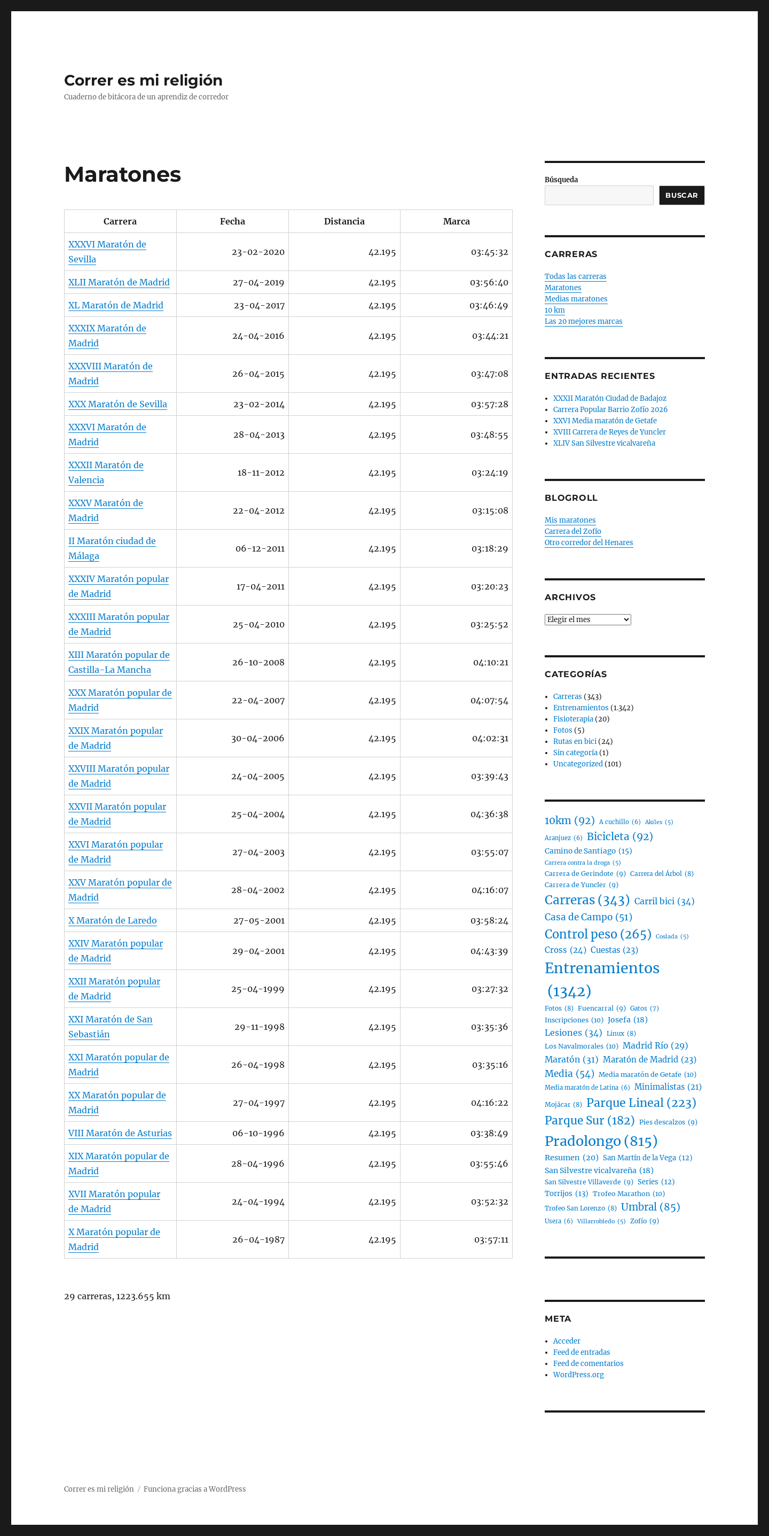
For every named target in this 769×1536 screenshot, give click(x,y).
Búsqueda (561, 179)
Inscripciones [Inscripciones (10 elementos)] (574, 1020)
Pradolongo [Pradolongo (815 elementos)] (601, 1141)
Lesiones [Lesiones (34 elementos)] (573, 1033)
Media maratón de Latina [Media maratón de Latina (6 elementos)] (587, 1088)
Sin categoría (575, 752)
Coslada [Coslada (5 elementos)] (672, 936)
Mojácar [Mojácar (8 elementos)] (563, 1104)
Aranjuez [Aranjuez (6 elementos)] (564, 838)
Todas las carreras (576, 276)
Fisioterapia (573, 719)
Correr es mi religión (143, 80)
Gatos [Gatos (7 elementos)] (644, 1009)
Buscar (682, 195)
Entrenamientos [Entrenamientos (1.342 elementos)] (602, 981)
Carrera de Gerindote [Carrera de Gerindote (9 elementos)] (585, 873)
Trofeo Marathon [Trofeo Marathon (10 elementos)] (629, 1194)
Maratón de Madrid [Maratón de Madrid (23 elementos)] (649, 1059)
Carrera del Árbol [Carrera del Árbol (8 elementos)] (662, 873)
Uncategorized (578, 764)
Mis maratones (570, 520)
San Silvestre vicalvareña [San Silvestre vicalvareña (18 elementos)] (599, 1171)
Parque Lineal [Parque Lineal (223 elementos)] (641, 1103)
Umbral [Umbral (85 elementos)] (650, 1207)
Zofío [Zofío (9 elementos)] (644, 1221)
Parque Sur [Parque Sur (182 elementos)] (590, 1121)
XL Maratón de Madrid (115, 305)
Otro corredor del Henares (589, 542)
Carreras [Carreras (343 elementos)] (587, 900)
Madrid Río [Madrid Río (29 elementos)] (655, 1046)
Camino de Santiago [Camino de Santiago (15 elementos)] (588, 851)
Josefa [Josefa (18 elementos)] (628, 1020)
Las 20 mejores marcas (584, 321)
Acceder (566, 1341)
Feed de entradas (581, 1352)
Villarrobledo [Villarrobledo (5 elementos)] (601, 1221)
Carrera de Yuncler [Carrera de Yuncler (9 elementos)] (581, 885)
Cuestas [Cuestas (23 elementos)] (614, 950)
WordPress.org (578, 1374)
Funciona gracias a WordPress (195, 1489)
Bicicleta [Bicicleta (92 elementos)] (620, 837)
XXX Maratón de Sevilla (117, 404)
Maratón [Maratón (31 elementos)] (572, 1059)
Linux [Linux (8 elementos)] (621, 1033)
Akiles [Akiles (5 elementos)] (659, 822)
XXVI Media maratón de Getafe (605, 420)
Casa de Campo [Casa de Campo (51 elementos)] (588, 917)
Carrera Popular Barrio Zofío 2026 (610, 409)
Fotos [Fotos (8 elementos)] (559, 1008)
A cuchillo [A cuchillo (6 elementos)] (620, 822)
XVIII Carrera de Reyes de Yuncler (609, 432)
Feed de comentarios (588, 1363)
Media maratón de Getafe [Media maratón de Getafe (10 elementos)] (647, 1074)
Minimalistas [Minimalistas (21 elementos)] (668, 1087)
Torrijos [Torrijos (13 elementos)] (566, 1193)
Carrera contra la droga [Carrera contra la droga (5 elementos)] (583, 862)
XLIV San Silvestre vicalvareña (604, 443)
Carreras (567, 696)
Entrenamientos (581, 707)
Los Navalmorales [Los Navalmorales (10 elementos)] (581, 1046)
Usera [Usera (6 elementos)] (559, 1222)
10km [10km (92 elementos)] (570, 821)
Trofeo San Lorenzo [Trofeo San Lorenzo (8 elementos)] (581, 1208)
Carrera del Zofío (573, 531)
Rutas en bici (575, 741)
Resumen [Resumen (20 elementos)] (572, 1158)
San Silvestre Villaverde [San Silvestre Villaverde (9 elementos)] (589, 1182)
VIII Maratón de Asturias (120, 1133)
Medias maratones (576, 299)
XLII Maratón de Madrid (119, 282)
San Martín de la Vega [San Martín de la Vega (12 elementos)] (648, 1158)
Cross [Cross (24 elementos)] (565, 950)
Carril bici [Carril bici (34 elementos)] (664, 902)
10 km (555, 310)
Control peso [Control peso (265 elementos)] (598, 934)
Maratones (563, 287)
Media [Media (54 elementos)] (569, 1074)
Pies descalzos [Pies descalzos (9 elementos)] (668, 1122)
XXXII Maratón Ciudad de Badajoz (609, 398)
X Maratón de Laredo (112, 920)
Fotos (562, 730)
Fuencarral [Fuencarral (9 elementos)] (602, 1008)
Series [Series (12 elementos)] (656, 1182)
